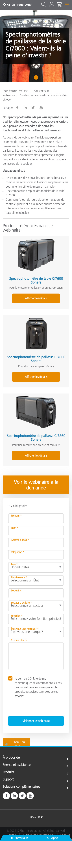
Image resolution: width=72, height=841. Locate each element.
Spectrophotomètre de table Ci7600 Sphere (36, 280)
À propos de (11, 758)
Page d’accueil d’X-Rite (15, 91)
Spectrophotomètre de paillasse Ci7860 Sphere (36, 438)
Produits (8, 772)
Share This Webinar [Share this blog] (15, 744)
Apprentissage (41, 91)
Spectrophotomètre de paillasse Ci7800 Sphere (36, 359)
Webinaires (9, 95)
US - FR (35, 817)
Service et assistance (16, 765)
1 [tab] (37, 79)
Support (8, 779)
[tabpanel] (36, 46)
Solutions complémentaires (21, 787)
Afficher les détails (36, 298)
